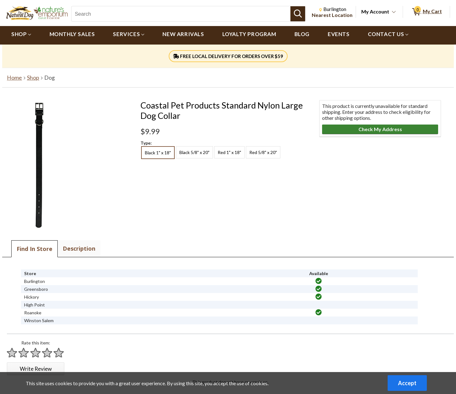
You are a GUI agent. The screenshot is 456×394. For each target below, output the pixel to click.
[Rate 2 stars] (24, 353)
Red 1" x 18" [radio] (229, 152)
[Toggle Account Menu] (394, 12)
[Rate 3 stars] (35, 353)
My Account (375, 11)
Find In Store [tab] (34, 249)
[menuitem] (21, 35)
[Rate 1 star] (12, 353)
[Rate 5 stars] (59, 353)
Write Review (36, 368)
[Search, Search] (181, 13)
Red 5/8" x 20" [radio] (263, 152)
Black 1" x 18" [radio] (158, 152)
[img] (318, 281)
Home (14, 77)
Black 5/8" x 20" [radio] (194, 152)
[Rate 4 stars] (47, 353)
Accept (407, 383)
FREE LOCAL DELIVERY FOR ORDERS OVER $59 (228, 56)
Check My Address (380, 129)
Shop (33, 77)
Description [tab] (79, 248)
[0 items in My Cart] (426, 12)
